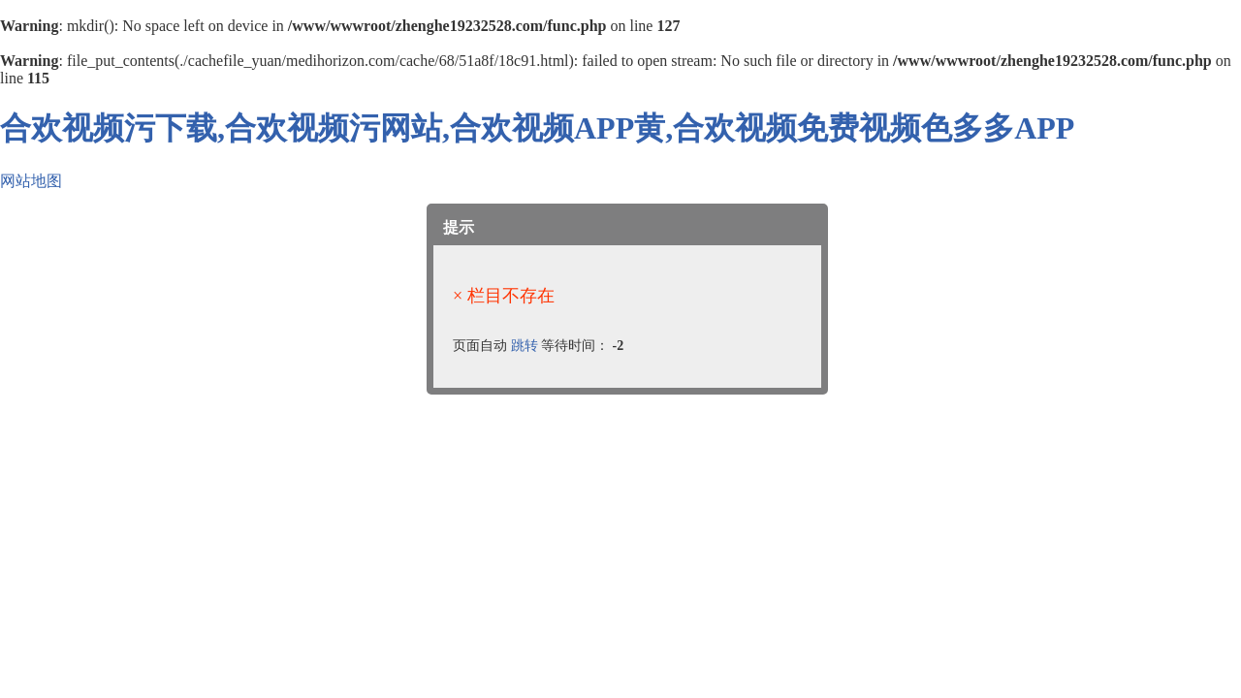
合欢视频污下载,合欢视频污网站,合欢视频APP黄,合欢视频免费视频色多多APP (537, 128)
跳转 (524, 345)
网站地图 (31, 181)
